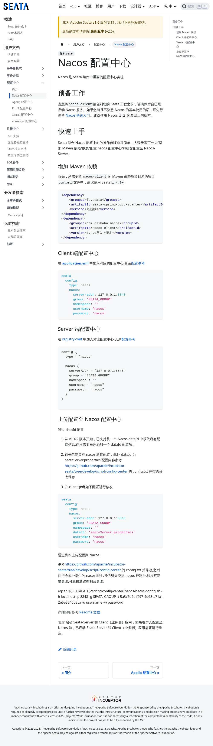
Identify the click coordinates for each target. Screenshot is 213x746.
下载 (122, 6)
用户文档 (12, 48)
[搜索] (195, 6)
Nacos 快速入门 (78, 115)
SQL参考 (13, 162)
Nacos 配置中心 (22, 95)
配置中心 (13, 82)
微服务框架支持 (18, 142)
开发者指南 (13, 193)
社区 (88, 6)
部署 (10, 244)
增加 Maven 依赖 (186, 32)
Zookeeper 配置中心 (24, 121)
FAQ (10, 39)
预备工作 (178, 21)
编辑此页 (67, 649)
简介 (15, 89)
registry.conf (72, 339)
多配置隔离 (15, 237)
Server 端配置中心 (185, 44)
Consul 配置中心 (22, 114)
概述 (8, 19)
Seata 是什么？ (17, 26)
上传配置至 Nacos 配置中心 (185, 54)
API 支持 (13, 136)
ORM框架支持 (17, 148)
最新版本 (97, 31)
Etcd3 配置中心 (22, 108)
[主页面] (62, 44)
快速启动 (14, 54)
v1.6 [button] (73, 6)
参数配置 (14, 61)
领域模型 (13, 208)
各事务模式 (14, 68)
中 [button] (168, 6)
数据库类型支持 (18, 155)
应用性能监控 (16, 169)
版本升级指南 (17, 230)
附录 (10, 184)
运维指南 (12, 223)
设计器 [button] (135, 6)
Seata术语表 (15, 33)
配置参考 (138, 263)
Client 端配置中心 (186, 37)
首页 (62, 6)
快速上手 (178, 27)
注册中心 (13, 128)
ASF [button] (152, 6)
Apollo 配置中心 (22, 102)
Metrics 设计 (15, 215)
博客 (99, 6)
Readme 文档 (89, 612)
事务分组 (13, 75)
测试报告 (13, 177)
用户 (111, 6)
